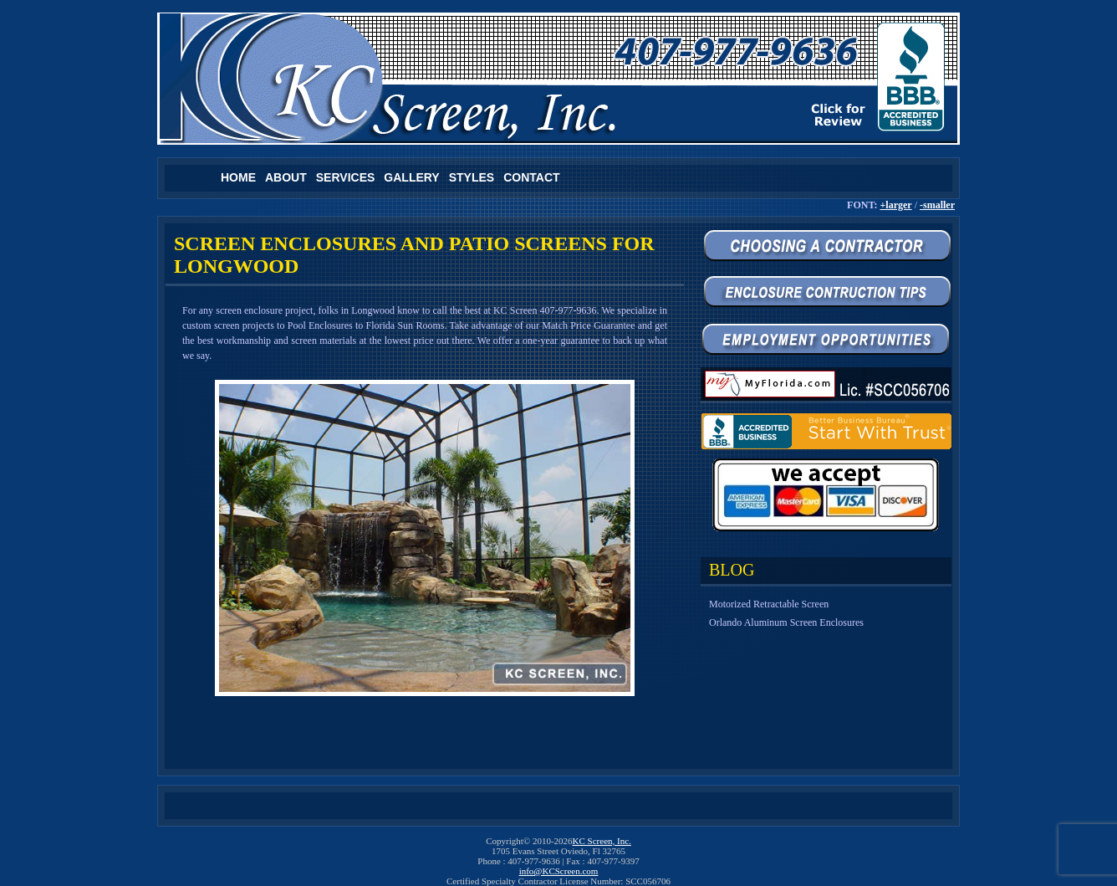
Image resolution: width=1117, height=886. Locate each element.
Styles (471, 177)
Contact (531, 177)
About (286, 177)
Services (345, 177)
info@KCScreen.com (559, 871)
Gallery (411, 177)
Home (238, 177)
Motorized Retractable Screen (769, 604)
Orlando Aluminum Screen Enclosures (786, 622)
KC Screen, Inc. (602, 841)
